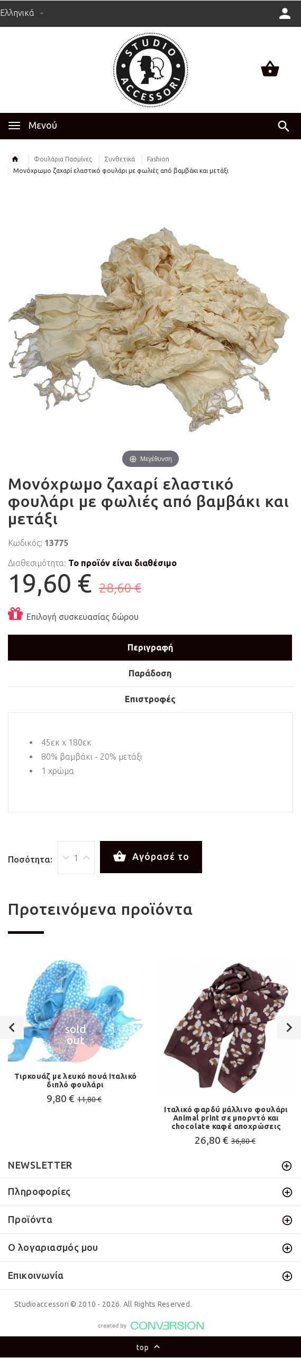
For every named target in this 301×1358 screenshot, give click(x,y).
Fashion (158, 159)
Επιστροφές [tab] (150, 699)
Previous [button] (12, 1027)
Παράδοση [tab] (150, 673)
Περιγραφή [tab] (150, 647)
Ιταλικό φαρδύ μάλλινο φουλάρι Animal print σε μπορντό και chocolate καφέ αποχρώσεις (226, 1118)
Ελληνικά (22, 12)
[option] (75, 1035)
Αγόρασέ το (151, 857)
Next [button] (289, 1027)
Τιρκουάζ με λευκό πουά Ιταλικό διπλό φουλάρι (75, 1080)
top (150, 1348)
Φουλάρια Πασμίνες (63, 159)
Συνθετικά (119, 159)
